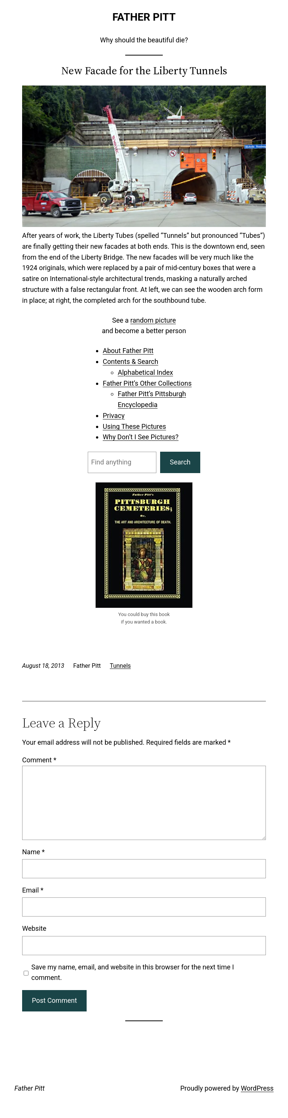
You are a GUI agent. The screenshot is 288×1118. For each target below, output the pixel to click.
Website (34, 928)
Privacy (113, 415)
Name (33, 852)
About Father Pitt (128, 351)
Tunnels (120, 665)
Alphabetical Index (145, 372)
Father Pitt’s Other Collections (147, 383)
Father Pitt (144, 17)
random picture (153, 320)
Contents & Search (130, 361)
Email (33, 890)
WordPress (257, 1088)
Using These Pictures (134, 426)
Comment (39, 760)
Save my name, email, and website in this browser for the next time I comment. (133, 972)
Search (180, 462)
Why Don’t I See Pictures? (140, 437)
